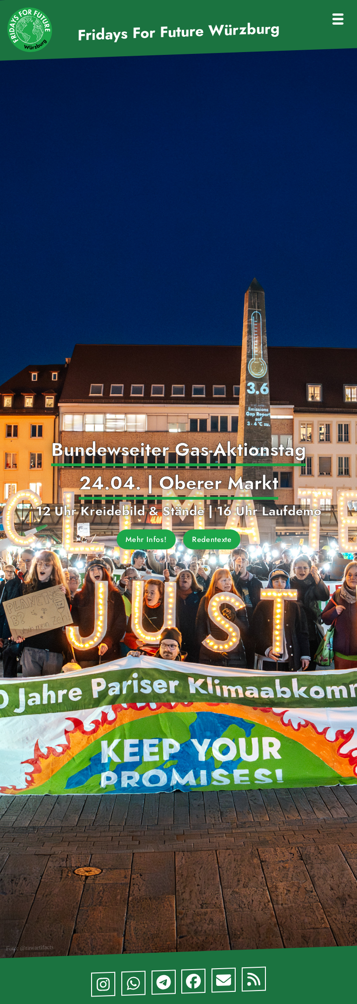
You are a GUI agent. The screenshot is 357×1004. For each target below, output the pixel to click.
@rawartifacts (36, 947)
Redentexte (211, 539)
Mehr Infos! (146, 539)
